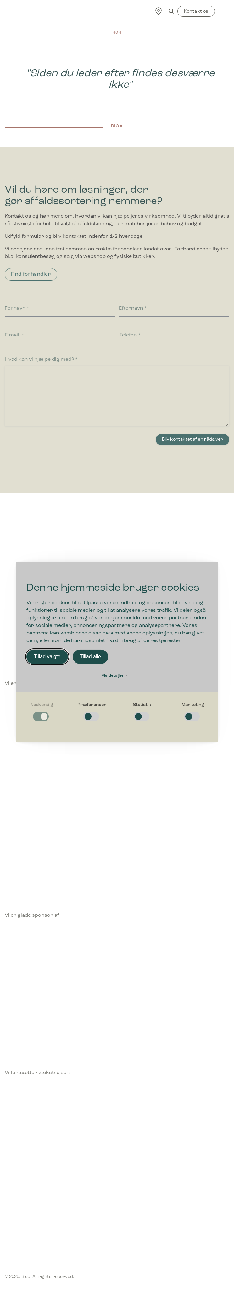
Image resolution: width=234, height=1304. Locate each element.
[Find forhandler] (158, 10)
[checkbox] (41, 712)
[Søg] (171, 11)
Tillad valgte (47, 656)
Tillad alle (90, 656)
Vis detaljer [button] (115, 676)
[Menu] (224, 11)
